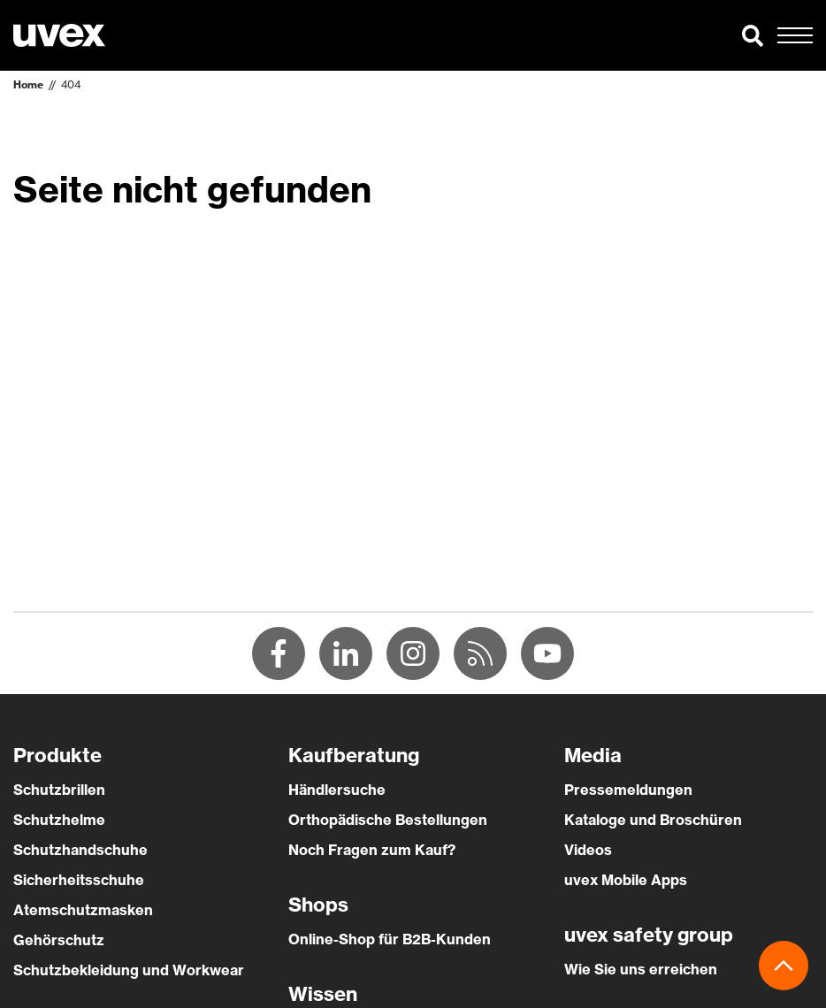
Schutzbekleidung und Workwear (128, 970)
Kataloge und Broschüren (653, 820)
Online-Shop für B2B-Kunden (389, 939)
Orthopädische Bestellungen (387, 820)
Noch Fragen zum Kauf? (371, 850)
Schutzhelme (59, 820)
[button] (752, 35)
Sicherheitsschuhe (78, 880)
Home (28, 84)
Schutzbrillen (59, 789)
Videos (588, 850)
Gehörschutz (58, 940)
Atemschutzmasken (83, 910)
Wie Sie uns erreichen (640, 969)
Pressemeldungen (628, 789)
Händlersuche (337, 789)
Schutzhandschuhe (80, 850)
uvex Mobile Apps (625, 880)
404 (70, 84)
